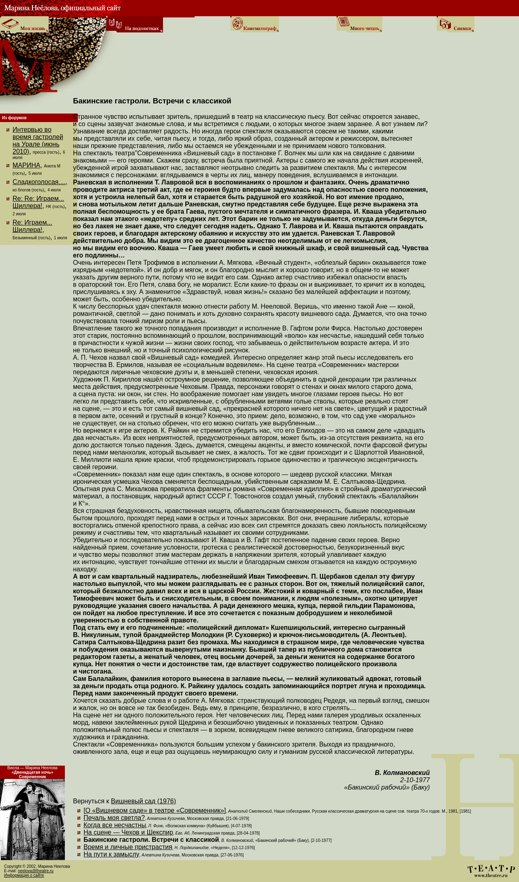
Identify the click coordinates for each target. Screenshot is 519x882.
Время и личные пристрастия (128, 846)
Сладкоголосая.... (39, 181)
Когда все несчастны (115, 825)
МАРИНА (26, 165)
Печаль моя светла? (114, 817)
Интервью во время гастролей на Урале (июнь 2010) (38, 140)
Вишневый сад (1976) (143, 801)
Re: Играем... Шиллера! (32, 226)
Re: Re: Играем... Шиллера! (38, 202)
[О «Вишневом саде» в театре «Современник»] (155, 810)
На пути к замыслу (111, 854)
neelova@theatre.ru (36, 871)
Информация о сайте (24, 875)
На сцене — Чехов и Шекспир (128, 832)
